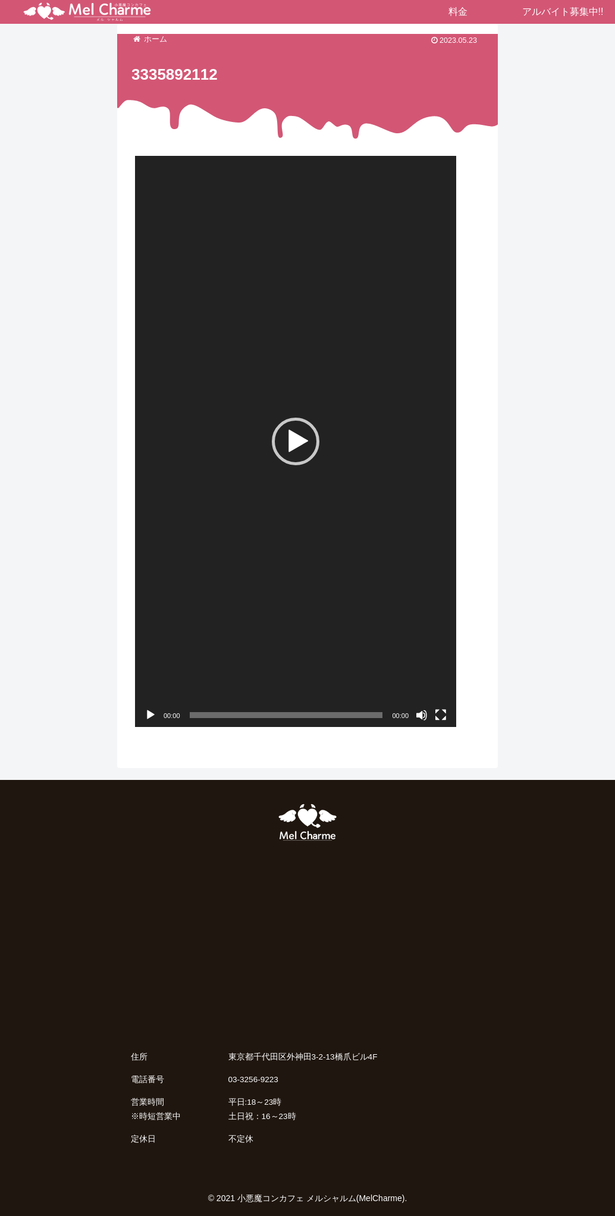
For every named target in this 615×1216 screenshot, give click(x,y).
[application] (295, 441)
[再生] (150, 715)
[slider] (286, 715)
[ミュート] (422, 715)
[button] (295, 441)
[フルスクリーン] (441, 715)
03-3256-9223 (253, 1079)
